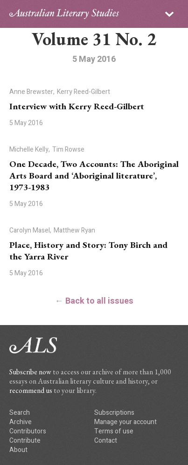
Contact (105, 440)
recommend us (30, 390)
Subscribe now (30, 372)
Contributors (27, 431)
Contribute (25, 440)
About (18, 450)
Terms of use (113, 431)
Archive (20, 422)
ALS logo (64, 14)
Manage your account (125, 422)
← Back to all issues (94, 301)
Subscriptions (114, 413)
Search (19, 413)
